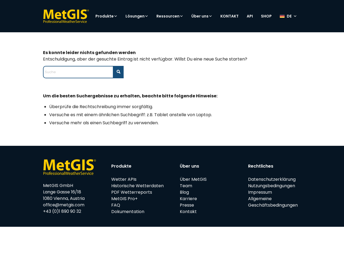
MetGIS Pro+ (124, 199)
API (250, 16)
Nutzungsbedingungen (271, 186)
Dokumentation (127, 211)
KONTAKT (229, 16)
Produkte (106, 16)
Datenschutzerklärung (272, 179)
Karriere (188, 199)
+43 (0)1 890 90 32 (62, 211)
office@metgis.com (63, 205)
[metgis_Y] (66, 16)
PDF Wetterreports (131, 192)
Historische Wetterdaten (137, 186)
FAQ (115, 205)
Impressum (260, 192)
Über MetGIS (193, 179)
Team (186, 186)
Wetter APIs (124, 179)
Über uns (201, 16)
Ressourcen (169, 16)
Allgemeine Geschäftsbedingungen (273, 202)
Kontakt (188, 211)
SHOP (266, 16)
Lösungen (137, 16)
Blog (184, 192)
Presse (187, 205)
